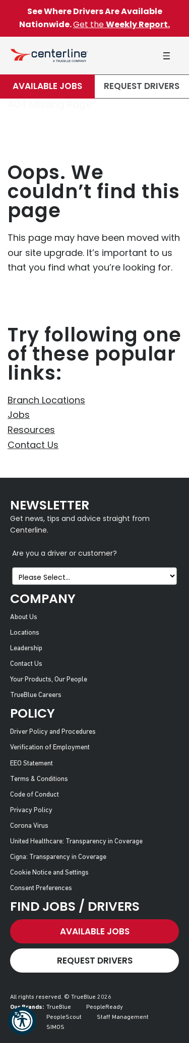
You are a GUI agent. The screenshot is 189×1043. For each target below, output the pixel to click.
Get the (121, 24)
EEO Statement (31, 763)
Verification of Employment (50, 747)
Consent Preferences (41, 888)
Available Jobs (47, 86)
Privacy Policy (31, 810)
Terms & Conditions (39, 779)
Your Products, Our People (48, 679)
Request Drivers (141, 86)
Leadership (26, 648)
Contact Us (33, 445)
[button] (22, 1021)
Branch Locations (46, 400)
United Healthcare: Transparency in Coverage (76, 841)
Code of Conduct (34, 795)
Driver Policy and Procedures (53, 732)
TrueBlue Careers (35, 695)
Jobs (19, 414)
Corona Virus (29, 826)
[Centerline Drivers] (49, 55)
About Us (23, 617)
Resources (31, 429)
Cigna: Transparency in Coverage (58, 857)
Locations (24, 633)
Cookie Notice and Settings (49, 873)
